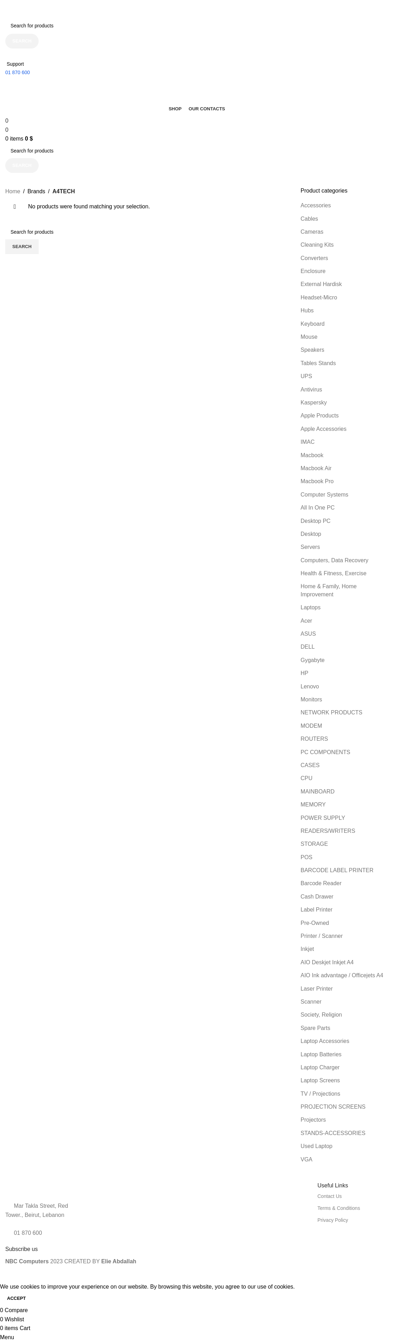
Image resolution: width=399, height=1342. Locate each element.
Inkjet (307, 949)
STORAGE (314, 844)
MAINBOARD (318, 792)
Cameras (312, 232)
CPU (307, 778)
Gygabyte (313, 660)
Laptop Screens (320, 1080)
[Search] (196, 26)
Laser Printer (317, 989)
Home (12, 191)
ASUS (308, 634)
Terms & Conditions (339, 1208)
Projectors (313, 1120)
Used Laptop (317, 1146)
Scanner (311, 1002)
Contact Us (330, 1196)
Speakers (313, 350)
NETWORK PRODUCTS (331, 712)
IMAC (308, 442)
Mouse (309, 337)
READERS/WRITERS (328, 831)
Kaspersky (314, 403)
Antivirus (311, 390)
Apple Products (320, 416)
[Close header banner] (9, 9)
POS (307, 857)
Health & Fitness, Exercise (334, 573)
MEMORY (313, 805)
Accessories (316, 205)
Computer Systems (324, 495)
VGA (307, 1159)
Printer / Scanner (322, 936)
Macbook (312, 455)
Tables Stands (318, 363)
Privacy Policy (333, 1220)
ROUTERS (314, 739)
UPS (306, 376)
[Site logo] (36, 82)
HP (304, 673)
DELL (308, 647)
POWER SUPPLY (323, 818)
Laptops (311, 607)
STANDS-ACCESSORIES (333, 1133)
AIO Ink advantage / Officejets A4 (342, 975)
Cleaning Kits (317, 245)
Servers (310, 547)
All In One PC (318, 508)
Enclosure (313, 271)
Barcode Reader (321, 883)
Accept (16, 1298)
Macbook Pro (317, 481)
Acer (306, 621)
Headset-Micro (319, 297)
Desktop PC (316, 521)
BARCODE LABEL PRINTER (337, 870)
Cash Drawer (317, 897)
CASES (310, 765)
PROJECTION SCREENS (333, 1107)
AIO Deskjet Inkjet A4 (327, 962)
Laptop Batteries (321, 1054)
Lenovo (310, 686)
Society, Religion (321, 1015)
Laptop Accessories (325, 1041)
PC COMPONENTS (325, 752)
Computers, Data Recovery (334, 560)
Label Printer (317, 910)
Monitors (311, 699)
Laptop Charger (320, 1067)
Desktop (311, 534)
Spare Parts (315, 1028)
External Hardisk (321, 284)
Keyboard (313, 324)
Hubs (307, 310)
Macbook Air (316, 468)
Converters (314, 258)
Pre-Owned (315, 923)
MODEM (311, 726)
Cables (309, 219)
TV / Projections (320, 1094)
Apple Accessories (324, 429)
